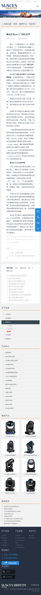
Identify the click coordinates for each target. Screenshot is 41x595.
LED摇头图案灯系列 (11, 372)
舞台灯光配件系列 (10, 384)
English (35, 1)
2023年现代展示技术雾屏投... (13, 521)
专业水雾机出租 (9, 514)
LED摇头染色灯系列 (11, 360)
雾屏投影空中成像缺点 (11, 523)
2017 (29, 268)
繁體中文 (28, 1)
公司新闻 (9, 325)
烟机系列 (8, 388)
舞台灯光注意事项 (15, 278)
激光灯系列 (8, 400)
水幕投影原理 (8, 516)
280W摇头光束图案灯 (10, 474)
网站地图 (31, 535)
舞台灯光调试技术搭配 (16, 286)
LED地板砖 (8, 380)
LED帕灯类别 (19, 253)
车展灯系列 (8, 392)
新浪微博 (9, 577)
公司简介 (8, 314)
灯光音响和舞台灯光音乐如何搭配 (20, 295)
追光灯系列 (8, 396)
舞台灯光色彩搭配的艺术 (17, 281)
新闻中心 (23, 24)
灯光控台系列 (9, 408)
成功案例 (8, 318)
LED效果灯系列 (10, 368)
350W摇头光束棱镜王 (30, 436)
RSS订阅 (31, 538)
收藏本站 (20, 1)
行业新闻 (9, 328)
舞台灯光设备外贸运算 (16, 297)
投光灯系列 (8, 404)
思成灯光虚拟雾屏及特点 (11, 506)
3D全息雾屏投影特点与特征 (12, 511)
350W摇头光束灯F (10, 436)
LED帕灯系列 (9, 364)
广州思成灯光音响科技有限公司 (18, 589)
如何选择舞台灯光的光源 (17, 284)
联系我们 (8, 339)
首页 (15, 24)
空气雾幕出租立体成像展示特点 (13, 518)
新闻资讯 (5, 501)
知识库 (32, 24)
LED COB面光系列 (11, 376)
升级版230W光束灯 (10, 493)
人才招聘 (8, 335)
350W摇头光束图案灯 (10, 455)
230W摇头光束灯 (30, 493)
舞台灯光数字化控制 (15, 289)
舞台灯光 (23, 268)
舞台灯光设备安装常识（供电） (19, 300)
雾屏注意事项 (8, 509)
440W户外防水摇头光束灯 (30, 455)
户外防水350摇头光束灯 (31, 474)
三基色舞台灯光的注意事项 (17, 276)
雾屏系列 (8, 352)
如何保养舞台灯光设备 (16, 292)
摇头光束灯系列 (10, 356)
